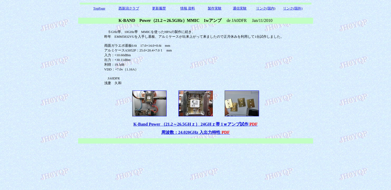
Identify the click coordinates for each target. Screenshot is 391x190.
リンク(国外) (293, 8)
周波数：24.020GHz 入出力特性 (195, 132)
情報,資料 (187, 8)
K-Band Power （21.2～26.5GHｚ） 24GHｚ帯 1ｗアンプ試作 (195, 124)
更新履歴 (159, 8)
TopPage (99, 8)
